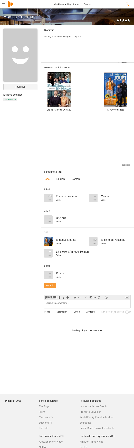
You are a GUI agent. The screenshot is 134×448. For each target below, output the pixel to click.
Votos (77, 311)
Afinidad (90, 311)
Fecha (47, 311)
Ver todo (50, 285)
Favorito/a (20, 87)
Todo (47, 178)
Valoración (62, 311)
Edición (60, 178)
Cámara (76, 178)
